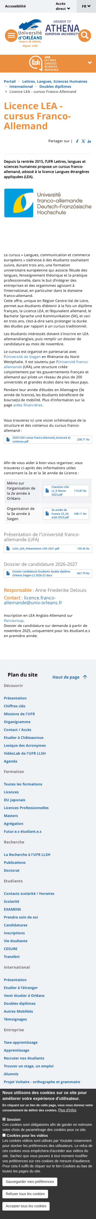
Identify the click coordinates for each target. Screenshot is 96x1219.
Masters (11, 815)
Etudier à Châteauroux (24, 737)
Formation (14, 771)
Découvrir (13, 685)
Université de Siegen (23, 356)
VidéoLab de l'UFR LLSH (25, 753)
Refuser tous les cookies (25, 1195)
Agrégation (13, 823)
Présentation (15, 698)
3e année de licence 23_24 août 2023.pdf (60, 513)
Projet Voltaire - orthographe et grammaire (42, 1081)
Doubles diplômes (55, 86)
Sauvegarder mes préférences (30, 1183)
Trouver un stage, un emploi (29, 1066)
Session (13, 1121)
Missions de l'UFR (19, 713)
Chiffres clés (14, 706)
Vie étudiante (15, 940)
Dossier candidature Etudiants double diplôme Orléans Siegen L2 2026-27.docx (41, 573)
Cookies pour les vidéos (27, 1137)
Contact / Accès (17, 729)
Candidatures (15, 925)
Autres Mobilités (18, 1011)
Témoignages (15, 1019)
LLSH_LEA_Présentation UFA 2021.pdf (35, 548)
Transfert (12, 956)
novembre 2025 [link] (17, 630)
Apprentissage (16, 1050)
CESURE (10, 948)
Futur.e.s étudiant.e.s (22, 831)
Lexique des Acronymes (25, 745)
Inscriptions (14, 932)
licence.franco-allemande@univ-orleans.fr (33, 600)
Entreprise (14, 1029)
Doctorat (11, 870)
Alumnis (11, 1073)
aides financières (27, 405)
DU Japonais (14, 799)
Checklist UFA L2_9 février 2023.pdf (60, 490)
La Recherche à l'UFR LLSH (27, 854)
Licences (11, 792)
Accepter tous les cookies (26, 1207)
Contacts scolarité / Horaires (29, 893)
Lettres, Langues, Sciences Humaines (54, 81)
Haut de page (65, 677)
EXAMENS (12, 909)
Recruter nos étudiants (24, 1058)
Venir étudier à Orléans (24, 995)
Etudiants (13, 880)
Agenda (10, 761)
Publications (15, 862)
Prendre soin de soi (21, 917)
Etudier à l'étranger (21, 987)
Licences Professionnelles (26, 807)
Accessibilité (15, 6)
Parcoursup (14, 620)
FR (86, 6)
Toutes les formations (23, 784)
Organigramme (17, 721)
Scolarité (11, 901)
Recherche (14, 841)
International (21, 86)
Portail (10, 81)
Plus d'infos (67, 1111)
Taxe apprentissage (21, 1042)
